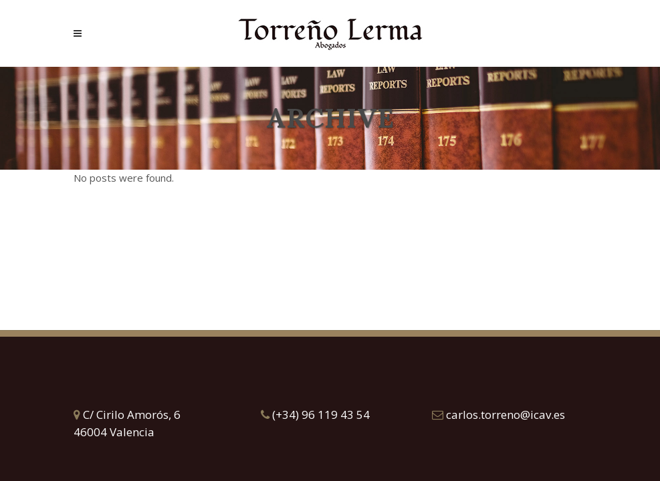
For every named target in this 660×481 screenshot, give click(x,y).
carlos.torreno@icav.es (498, 414)
